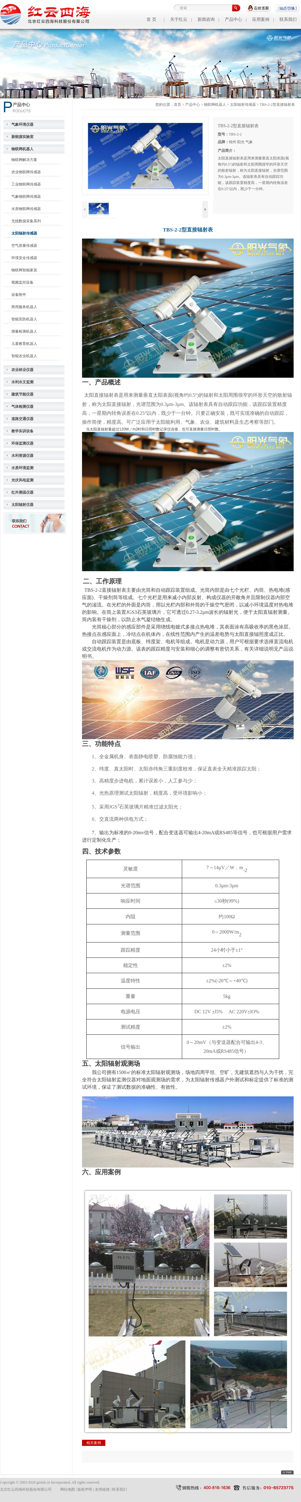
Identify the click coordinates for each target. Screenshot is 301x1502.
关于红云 (178, 19)
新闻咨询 (206, 19)
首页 (177, 104)
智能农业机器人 (24, 356)
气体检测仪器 (22, 406)
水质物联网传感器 (26, 209)
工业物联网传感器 (26, 184)
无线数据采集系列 (26, 221)
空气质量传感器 (24, 245)
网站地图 (67, 1489)
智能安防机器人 (24, 319)
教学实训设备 (22, 431)
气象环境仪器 (22, 124)
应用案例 (260, 19)
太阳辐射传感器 (24, 233)
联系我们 (288, 19)
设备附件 (18, 294)
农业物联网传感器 (26, 172)
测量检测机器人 (24, 331)
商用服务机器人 (24, 307)
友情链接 (102, 1489)
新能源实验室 (22, 137)
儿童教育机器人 (24, 344)
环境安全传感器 (24, 258)
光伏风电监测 (22, 480)
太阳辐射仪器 (22, 505)
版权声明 (84, 1489)
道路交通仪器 (22, 419)
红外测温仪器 (22, 492)
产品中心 (233, 19)
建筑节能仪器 (22, 394)
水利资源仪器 (22, 455)
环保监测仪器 (22, 443)
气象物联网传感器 (26, 196)
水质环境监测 (22, 468)
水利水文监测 (22, 382)
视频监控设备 (22, 282)
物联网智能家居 (24, 270)
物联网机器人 (22, 149)
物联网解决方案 (24, 160)
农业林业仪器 (22, 370)
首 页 (151, 19)
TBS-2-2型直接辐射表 (277, 104)
